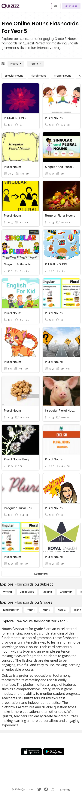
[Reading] (47, 592)
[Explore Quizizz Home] (11, 6)
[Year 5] (35, 64)
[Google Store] (53, 751)
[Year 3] (62, 610)
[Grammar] (66, 592)
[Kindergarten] (11, 610)
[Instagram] (52, 789)
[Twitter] (39, 789)
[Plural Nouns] (38, 76)
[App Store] (31, 751)
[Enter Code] (71, 6)
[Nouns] (16, 64)
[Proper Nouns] (62, 76)
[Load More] (41, 574)
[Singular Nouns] (14, 76)
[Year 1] (31, 610)
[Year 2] (46, 610)
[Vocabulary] (27, 592)
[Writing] (7, 592)
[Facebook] (46, 789)
